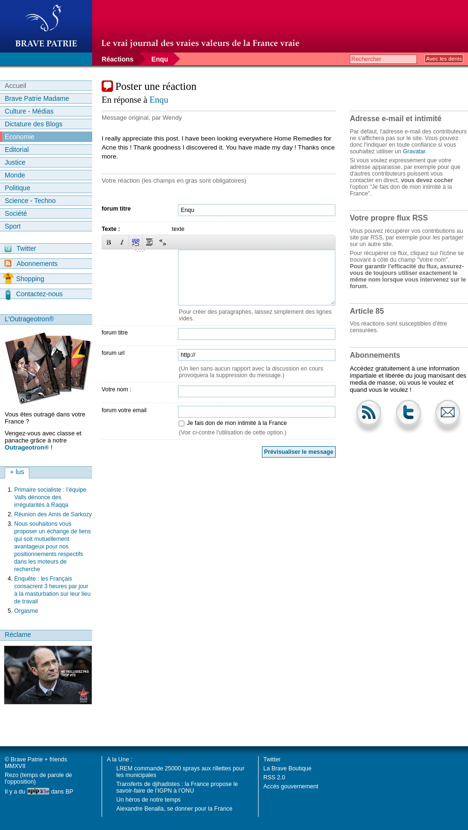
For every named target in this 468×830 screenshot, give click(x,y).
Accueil (15, 85)
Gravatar (414, 151)
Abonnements (31, 263)
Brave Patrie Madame (37, 98)
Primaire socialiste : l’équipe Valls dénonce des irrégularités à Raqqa (50, 497)
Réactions (117, 59)
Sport (13, 226)
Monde (15, 175)
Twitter (20, 248)
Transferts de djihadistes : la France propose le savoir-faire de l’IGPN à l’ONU (177, 787)
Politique (17, 188)
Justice (15, 162)
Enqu (159, 59)
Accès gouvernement (290, 786)
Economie (20, 137)
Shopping (23, 279)
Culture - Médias (29, 111)
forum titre (116, 208)
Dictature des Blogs (33, 124)
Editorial (17, 149)
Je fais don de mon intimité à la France (236, 423)
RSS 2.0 (274, 777)
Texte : (111, 229)
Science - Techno (30, 200)
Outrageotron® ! (28, 447)
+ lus (17, 472)
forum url (113, 353)
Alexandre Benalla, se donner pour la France (174, 808)
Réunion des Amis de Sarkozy (53, 514)
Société (16, 213)
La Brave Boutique (287, 768)
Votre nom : (116, 389)
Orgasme (26, 611)
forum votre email (124, 410)
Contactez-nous (34, 294)
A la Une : (119, 759)
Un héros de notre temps (148, 799)
